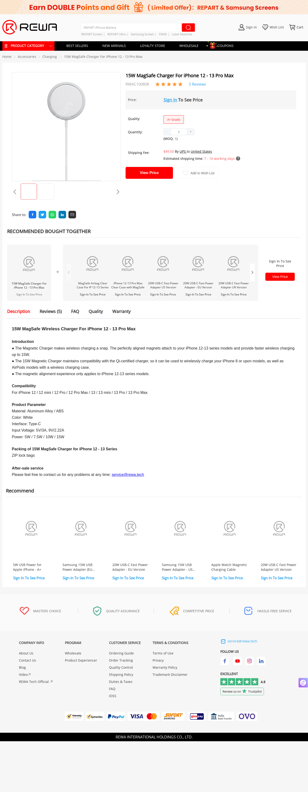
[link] (27, 56)
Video (25, 674)
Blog (22, 667)
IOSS (112, 696)
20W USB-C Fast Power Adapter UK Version (233, 285)
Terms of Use (163, 653)
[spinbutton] (178, 132)
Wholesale (73, 653)
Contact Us (27, 660)
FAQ (112, 688)
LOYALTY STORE (152, 45)
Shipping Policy (121, 674)
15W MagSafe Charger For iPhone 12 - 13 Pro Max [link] (103, 56)
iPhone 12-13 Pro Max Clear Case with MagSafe (128, 285)
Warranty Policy (165, 667)
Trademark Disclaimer (170, 674)
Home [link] (7, 56)
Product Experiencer (81, 660)
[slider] (169, 83)
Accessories (27, 56)
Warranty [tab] (121, 311)
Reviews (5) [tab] (51, 311)
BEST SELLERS (77, 45)
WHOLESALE (189, 45)
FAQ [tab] (75, 311)
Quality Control (121, 667)
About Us (26, 653)
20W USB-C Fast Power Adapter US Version (163, 285)
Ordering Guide (121, 653)
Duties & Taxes (120, 681)
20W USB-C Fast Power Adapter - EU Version (198, 285)
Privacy (158, 660)
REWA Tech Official (36, 681)
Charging (50, 56)
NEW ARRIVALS (114, 45)
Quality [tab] (96, 311)
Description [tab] (18, 311)
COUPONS (223, 45)
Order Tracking (121, 660)
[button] (167, 132)
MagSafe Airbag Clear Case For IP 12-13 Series (93, 285)
